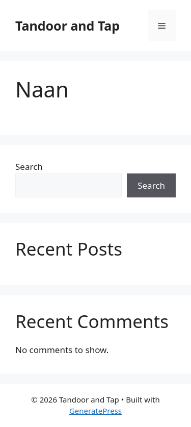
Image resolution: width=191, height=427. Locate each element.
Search (29, 166)
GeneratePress (95, 411)
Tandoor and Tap (67, 25)
